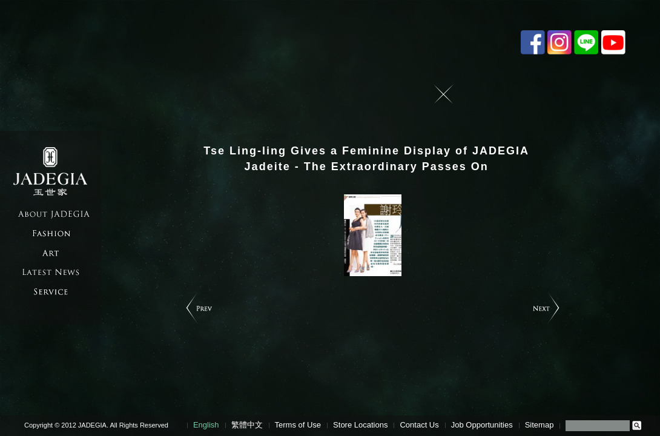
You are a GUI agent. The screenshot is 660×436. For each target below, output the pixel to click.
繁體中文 (247, 424)
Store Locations (360, 424)
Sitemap (539, 424)
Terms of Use (298, 424)
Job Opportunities (482, 424)
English (206, 424)
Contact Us (419, 424)
